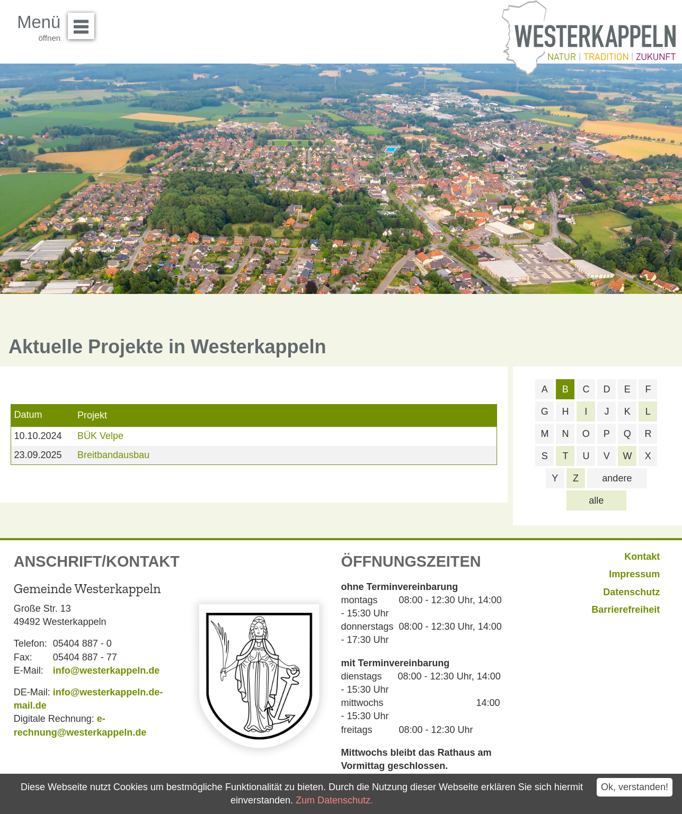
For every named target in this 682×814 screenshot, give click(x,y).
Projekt (92, 415)
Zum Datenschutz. (334, 800)
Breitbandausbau (113, 455)
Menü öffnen (84, 22)
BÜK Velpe (100, 436)
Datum (28, 414)
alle (596, 500)
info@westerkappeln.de (106, 670)
